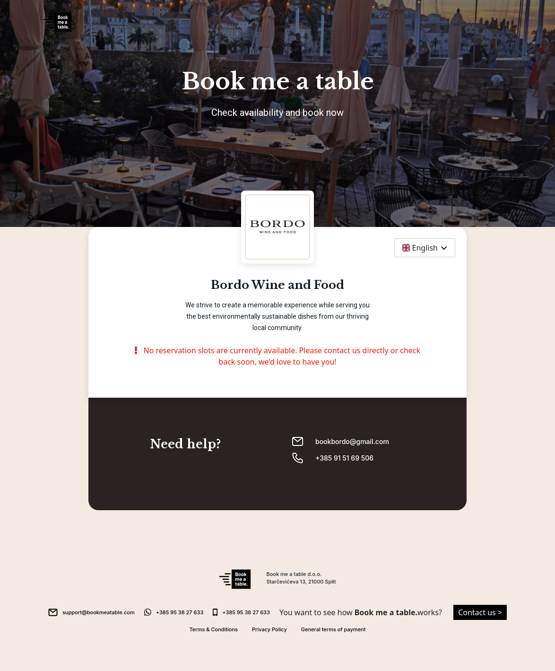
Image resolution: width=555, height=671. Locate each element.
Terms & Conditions (214, 629)
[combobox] (424, 247)
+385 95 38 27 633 (180, 612)
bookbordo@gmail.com (352, 441)
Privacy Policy (269, 629)
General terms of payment (333, 629)
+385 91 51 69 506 (344, 458)
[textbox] (424, 247)
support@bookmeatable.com (98, 612)
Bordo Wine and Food (277, 285)
